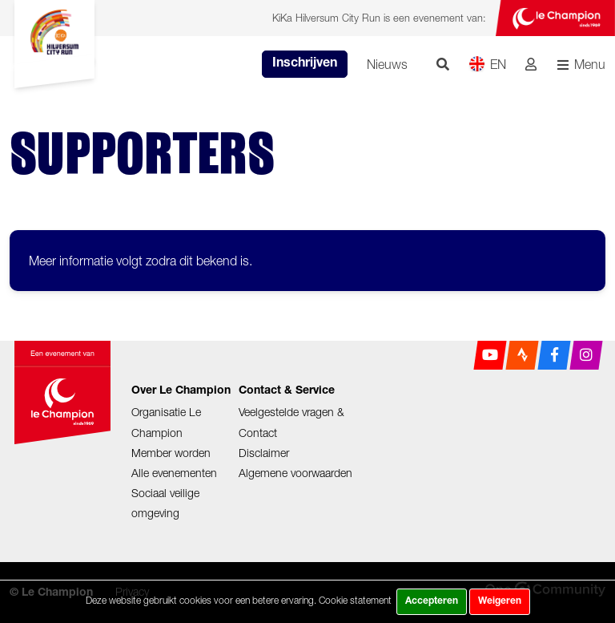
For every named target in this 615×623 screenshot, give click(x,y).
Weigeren (499, 601)
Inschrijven (304, 64)
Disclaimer (264, 452)
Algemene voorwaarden (295, 472)
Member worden (171, 452)
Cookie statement (355, 600)
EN (487, 63)
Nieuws (387, 64)
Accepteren (431, 601)
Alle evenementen (174, 472)
